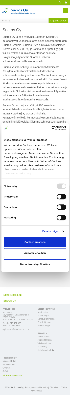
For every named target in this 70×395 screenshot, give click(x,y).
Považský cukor (45, 322)
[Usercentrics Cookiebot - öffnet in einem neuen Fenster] (51, 128)
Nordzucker (43, 312)
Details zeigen (50, 231)
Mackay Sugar (44, 325)
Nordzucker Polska (46, 319)
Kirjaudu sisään (58, 20)
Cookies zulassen (35, 242)
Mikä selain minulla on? (13, 375)
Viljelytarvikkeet (44, 343)
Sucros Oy (9, 300)
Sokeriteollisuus (12, 294)
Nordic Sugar (43, 315)
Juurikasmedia (44, 336)
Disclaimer (54, 387)
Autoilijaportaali (44, 350)
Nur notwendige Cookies (35, 264)
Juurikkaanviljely (45, 340)
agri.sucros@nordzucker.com (16, 329)
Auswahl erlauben (35, 253)
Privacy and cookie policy (36, 387)
